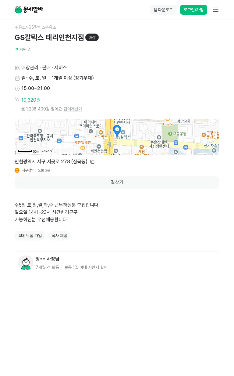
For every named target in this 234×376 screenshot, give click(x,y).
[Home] (29, 9)
